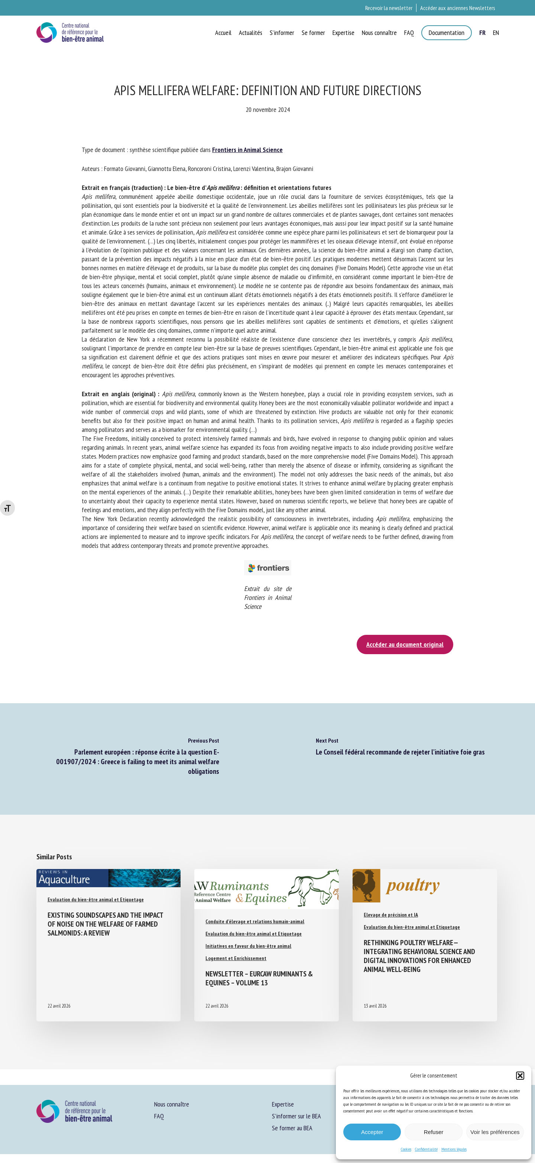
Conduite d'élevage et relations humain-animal (254, 921)
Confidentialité (426, 1149)
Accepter (372, 1132)
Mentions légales (454, 1149)
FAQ (159, 1116)
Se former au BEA (292, 1128)
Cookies (406, 1149)
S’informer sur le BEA (296, 1116)
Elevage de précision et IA (391, 914)
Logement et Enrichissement (235, 958)
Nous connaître (171, 1104)
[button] (520, 1075)
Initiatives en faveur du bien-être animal (248, 946)
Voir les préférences (495, 1132)
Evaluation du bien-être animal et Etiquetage (96, 899)
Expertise (283, 1104)
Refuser (434, 1132)
